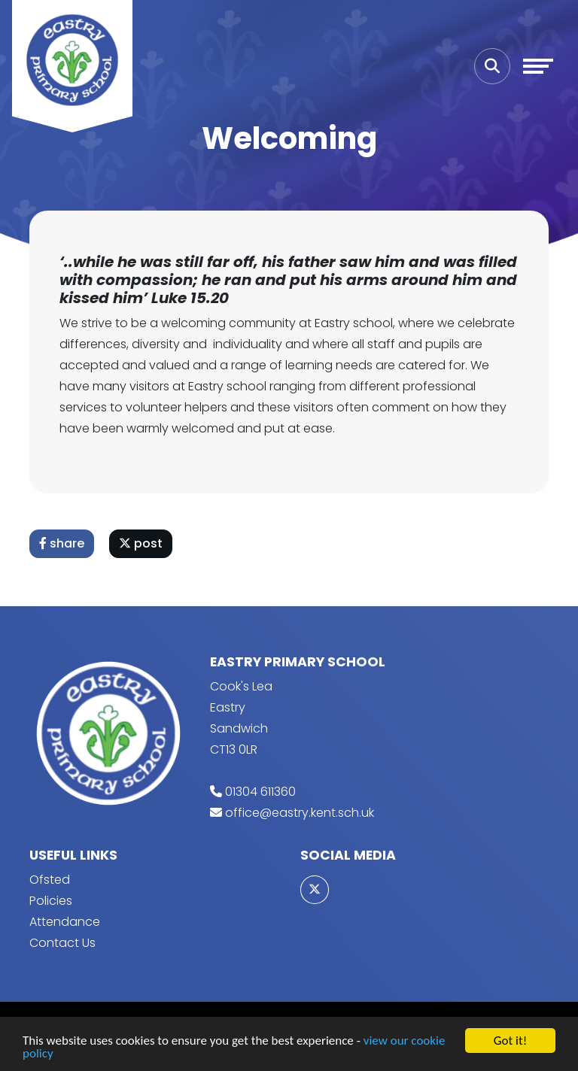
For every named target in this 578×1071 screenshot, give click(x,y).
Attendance (64, 921)
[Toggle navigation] (538, 66)
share (61, 543)
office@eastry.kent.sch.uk (299, 812)
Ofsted (49, 879)
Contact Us (62, 942)
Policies (50, 900)
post (141, 543)
